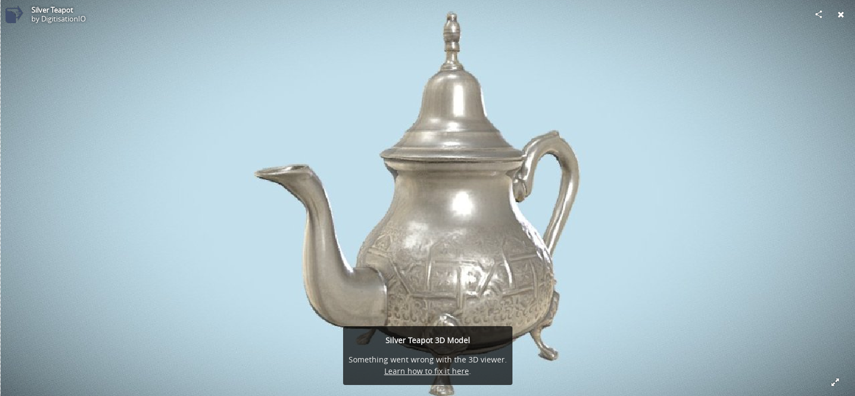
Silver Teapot (52, 10)
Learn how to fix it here (426, 371)
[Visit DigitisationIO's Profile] (14, 14)
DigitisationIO (63, 19)
